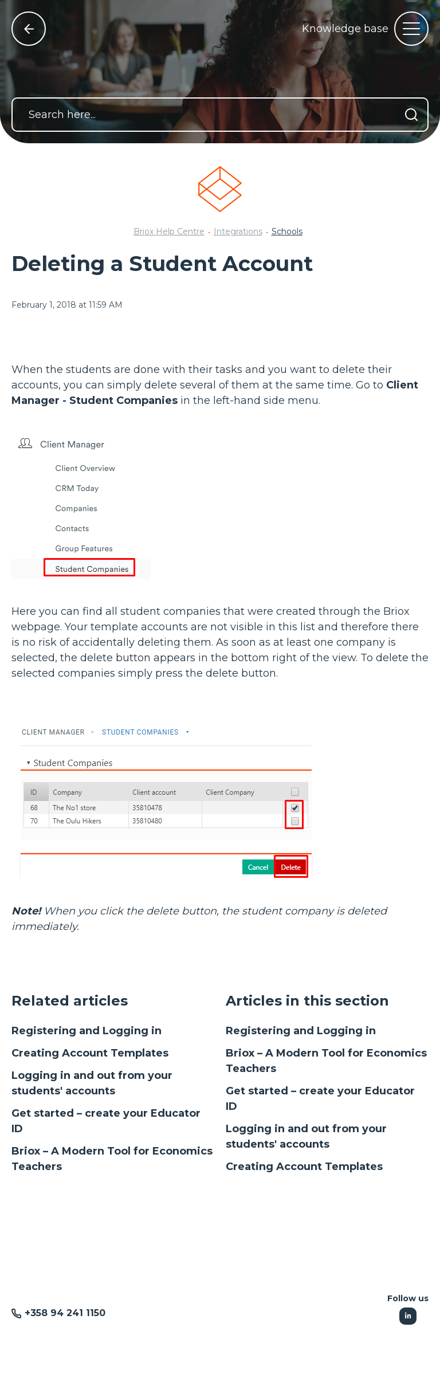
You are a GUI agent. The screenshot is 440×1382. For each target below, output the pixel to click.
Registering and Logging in (86, 1030)
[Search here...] (220, 114)
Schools (287, 231)
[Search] (411, 115)
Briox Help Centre (169, 231)
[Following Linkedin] (408, 1316)
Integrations (238, 231)
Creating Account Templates (89, 1053)
